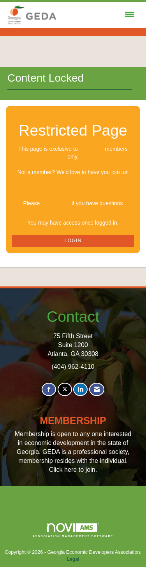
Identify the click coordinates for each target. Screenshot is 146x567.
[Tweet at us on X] (65, 389)
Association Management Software (73, 530)
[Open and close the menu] (98, 14)
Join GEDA (73, 188)
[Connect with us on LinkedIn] (80, 389)
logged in (91, 149)
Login (72, 240)
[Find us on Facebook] (49, 389)
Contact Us (55, 203)
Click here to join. (73, 469)
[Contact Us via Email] (96, 389)
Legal (73, 559)
